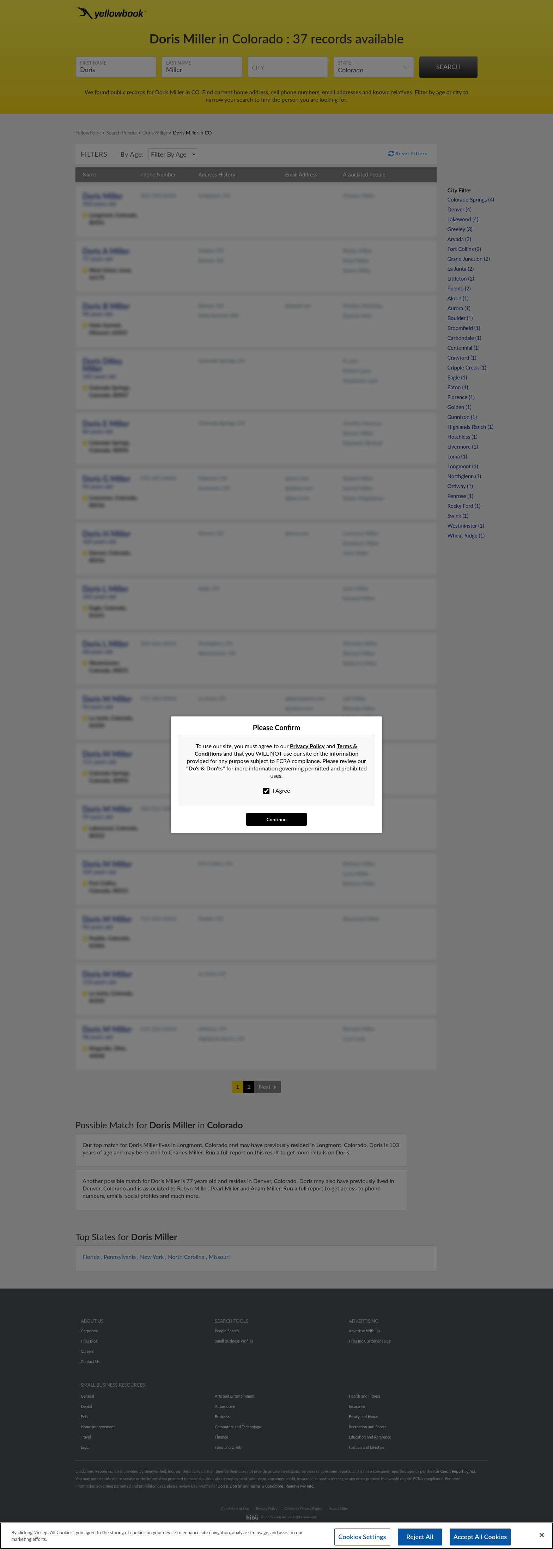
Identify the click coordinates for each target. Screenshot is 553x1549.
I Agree (276, 790)
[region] (276, 1535)
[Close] (541, 1535)
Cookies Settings (362, 1537)
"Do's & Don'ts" (205, 768)
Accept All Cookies (480, 1537)
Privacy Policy (307, 746)
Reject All (419, 1537)
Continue (276, 819)
